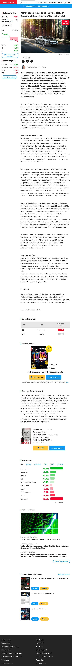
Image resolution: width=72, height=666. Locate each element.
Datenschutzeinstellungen (11, 657)
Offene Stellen (7, 663)
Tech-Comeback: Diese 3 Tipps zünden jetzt (45, 372)
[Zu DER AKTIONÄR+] (52, 2)
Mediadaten (6, 640)
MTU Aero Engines (26, 492)
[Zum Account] (45, 2)
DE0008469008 (7, 21)
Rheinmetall (24, 499)
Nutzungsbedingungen (10, 646)
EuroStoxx (60, 464)
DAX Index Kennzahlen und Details (10, 55)
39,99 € (35, 619)
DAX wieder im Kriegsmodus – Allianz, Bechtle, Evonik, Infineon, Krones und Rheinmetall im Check (45, 547)
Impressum (6, 643)
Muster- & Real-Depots (44, 653)
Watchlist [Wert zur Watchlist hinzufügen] (7, 25)
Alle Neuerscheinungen (64, 574)
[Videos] (60, 2)
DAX (24, 57)
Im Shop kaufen (54, 377)
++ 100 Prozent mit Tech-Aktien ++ (36, 6)
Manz (28, 57)
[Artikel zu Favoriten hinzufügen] (31, 61)
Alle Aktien (40, 640)
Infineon (23, 469)
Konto (67, 382)
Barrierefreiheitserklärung (12, 653)
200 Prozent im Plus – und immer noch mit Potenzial (40, 539)
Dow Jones (37, 464)
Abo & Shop (40, 660)
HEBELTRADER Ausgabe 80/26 (42, 593)
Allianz (22, 496)
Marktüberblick (41, 650)
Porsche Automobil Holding (28, 482)
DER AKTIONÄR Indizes (44, 656)
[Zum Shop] (40, 2)
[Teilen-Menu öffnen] (23, 61)
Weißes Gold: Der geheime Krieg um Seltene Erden (50, 578)
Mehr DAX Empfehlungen (61, 561)
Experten (39, 646)
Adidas (22, 489)
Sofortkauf (37, 377)
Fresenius (23, 476)
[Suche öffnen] (21, 2)
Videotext (5, 660)
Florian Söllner (42, 67)
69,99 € (35, 588)
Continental (24, 472)
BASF (22, 479)
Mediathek (40, 643)
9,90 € (34, 604)
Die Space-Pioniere (38, 609)
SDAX (52, 464)
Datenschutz (6, 650)
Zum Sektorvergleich (9, 77)
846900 (5, 19)
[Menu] (69, 2)
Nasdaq (28, 464)
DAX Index (5, 17)
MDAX (45, 464)
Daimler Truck (25, 486)
